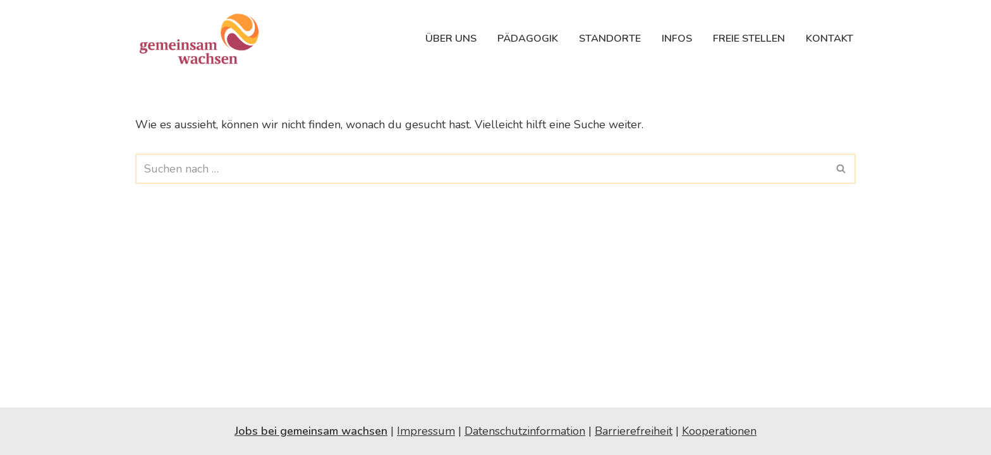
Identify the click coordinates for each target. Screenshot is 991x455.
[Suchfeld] (481, 169)
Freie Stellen (749, 39)
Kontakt (829, 39)
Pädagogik (527, 39)
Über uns (451, 39)
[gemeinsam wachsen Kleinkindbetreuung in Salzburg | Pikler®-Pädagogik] (201, 38)
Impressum (426, 431)
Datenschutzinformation (525, 431)
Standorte (610, 39)
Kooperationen (719, 431)
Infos (677, 39)
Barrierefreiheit (633, 431)
